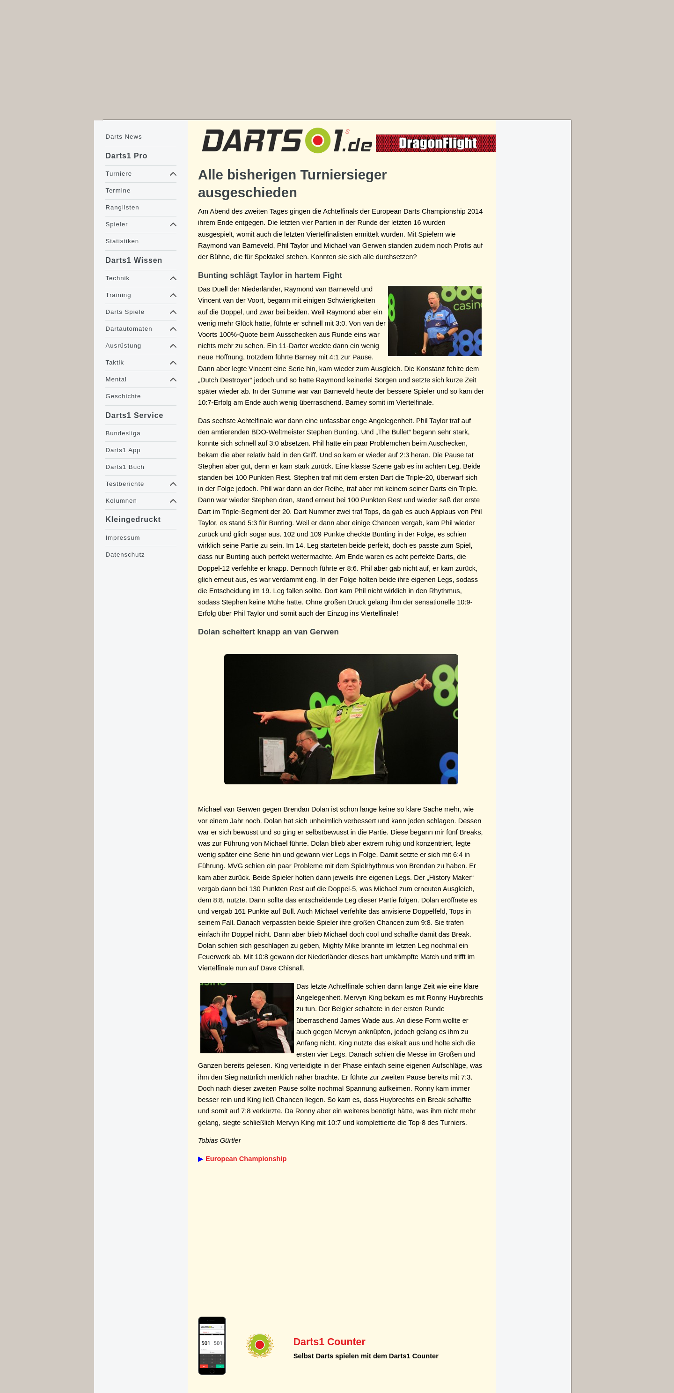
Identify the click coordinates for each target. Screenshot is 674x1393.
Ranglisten (122, 207)
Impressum (122, 537)
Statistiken (122, 241)
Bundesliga (122, 433)
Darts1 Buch (124, 466)
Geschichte (123, 396)
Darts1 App (122, 450)
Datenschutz (125, 554)
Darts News (123, 136)
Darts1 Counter (329, 1342)
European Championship (245, 1158)
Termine (118, 190)
